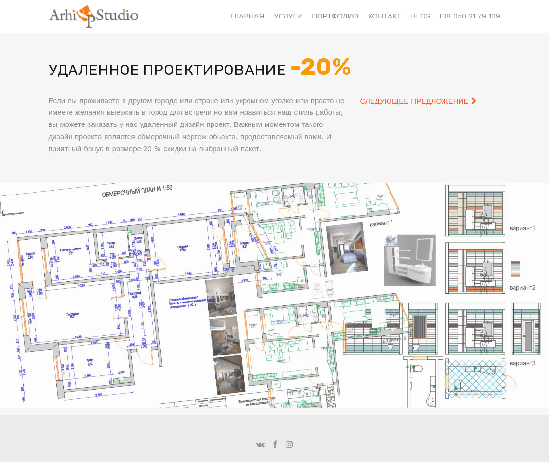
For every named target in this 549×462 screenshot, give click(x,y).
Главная (247, 16)
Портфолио (335, 16)
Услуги (288, 16)
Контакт (384, 16)
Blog (421, 16)
